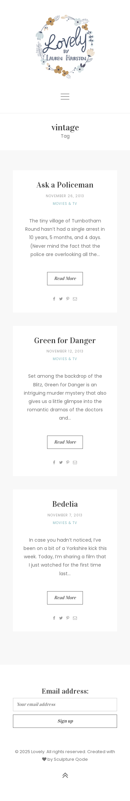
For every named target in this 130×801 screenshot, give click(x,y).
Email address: (65, 691)
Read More (65, 278)
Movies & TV (65, 203)
